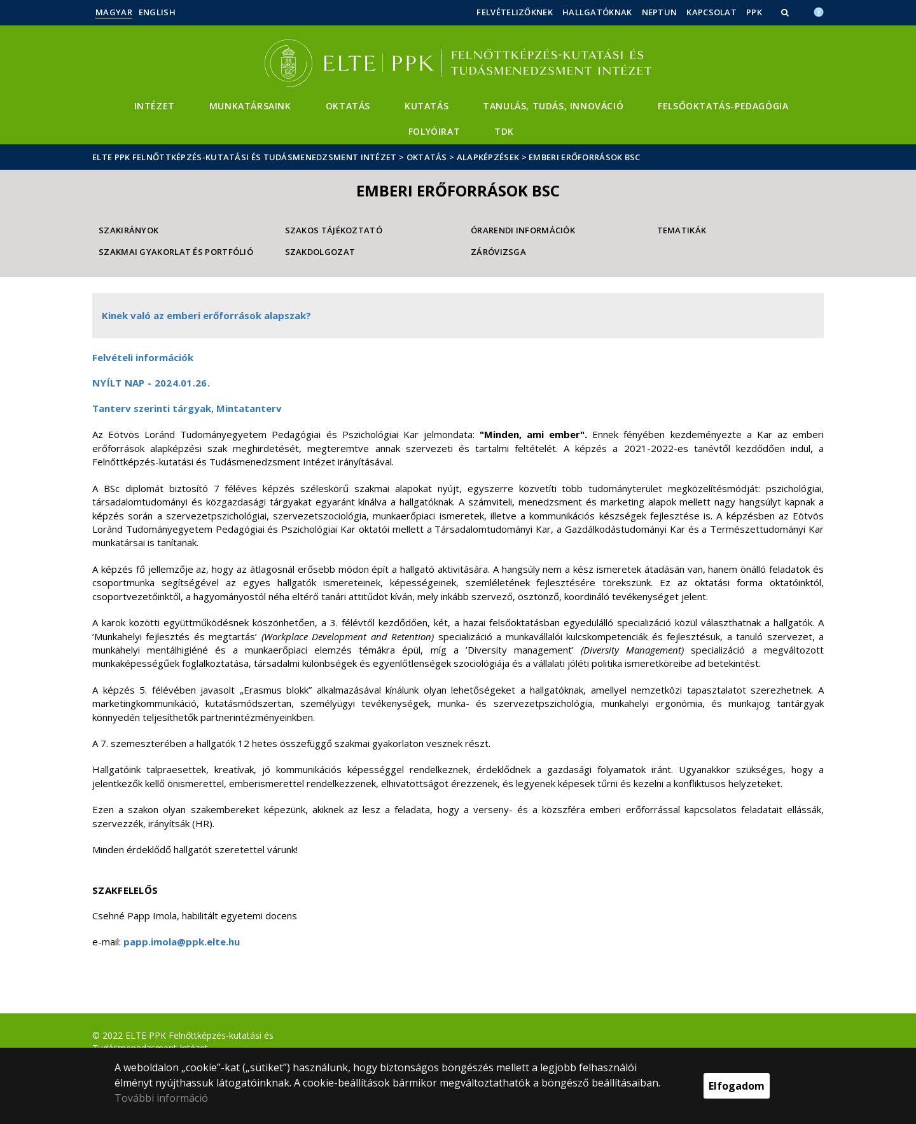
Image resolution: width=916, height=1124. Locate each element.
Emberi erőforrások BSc (585, 157)
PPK (754, 12)
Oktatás (348, 106)
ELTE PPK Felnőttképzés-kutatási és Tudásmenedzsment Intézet (244, 157)
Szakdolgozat (320, 251)
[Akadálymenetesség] (819, 11)
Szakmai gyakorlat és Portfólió (176, 251)
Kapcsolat (711, 12)
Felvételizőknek (514, 12)
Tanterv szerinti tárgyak (151, 408)
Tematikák (682, 230)
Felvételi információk (142, 357)
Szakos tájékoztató (333, 230)
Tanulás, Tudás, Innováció (553, 106)
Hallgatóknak (597, 12)
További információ (161, 1098)
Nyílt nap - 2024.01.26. (151, 382)
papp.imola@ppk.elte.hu (181, 941)
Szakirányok (128, 230)
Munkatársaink (250, 106)
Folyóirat (434, 131)
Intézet (154, 106)
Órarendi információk (523, 230)
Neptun (659, 12)
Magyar (113, 12)
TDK (504, 131)
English (157, 12)
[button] (786, 12)
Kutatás (426, 106)
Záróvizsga (498, 251)
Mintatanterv (249, 408)
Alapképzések (488, 157)
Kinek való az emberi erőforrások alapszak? (206, 315)
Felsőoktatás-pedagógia (723, 106)
